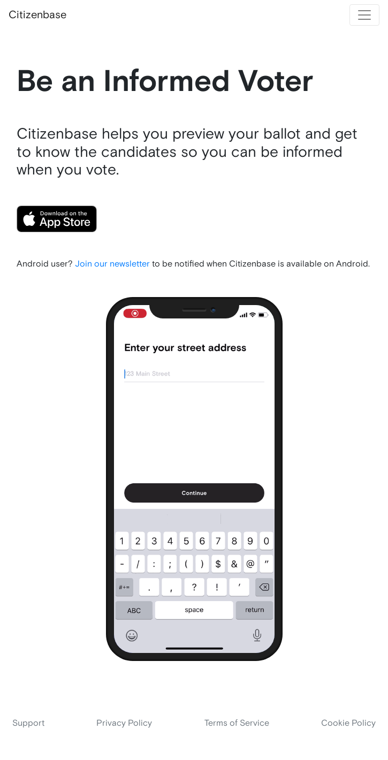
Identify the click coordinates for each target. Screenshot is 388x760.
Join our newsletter (112, 264)
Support (28, 723)
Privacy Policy (124, 723)
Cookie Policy (348, 723)
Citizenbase (37, 15)
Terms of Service (236, 723)
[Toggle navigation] (364, 15)
